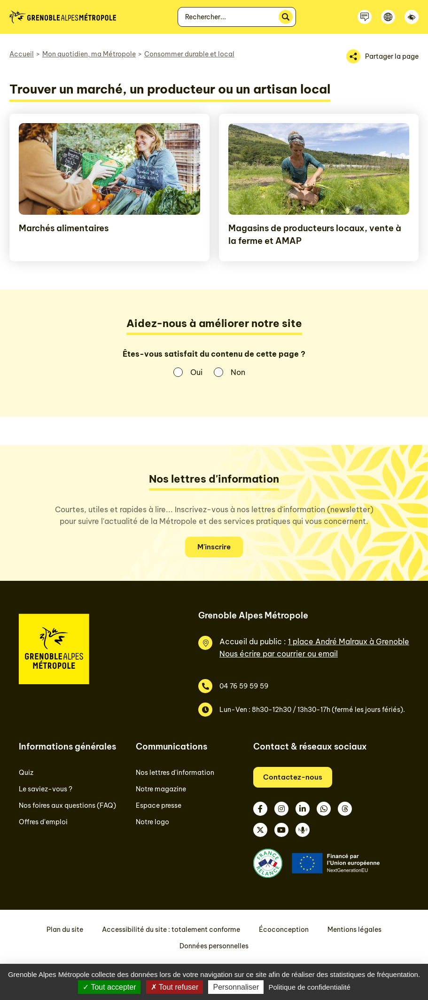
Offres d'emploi (43, 822)
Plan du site (65, 929)
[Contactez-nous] (365, 17)
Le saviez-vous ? (45, 789)
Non (238, 372)
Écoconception (284, 929)
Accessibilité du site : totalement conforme (171, 929)
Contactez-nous (292, 777)
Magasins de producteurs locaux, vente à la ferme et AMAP (314, 234)
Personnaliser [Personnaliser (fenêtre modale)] (236, 987)
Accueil (21, 54)
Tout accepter (109, 987)
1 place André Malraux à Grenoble (348, 641)
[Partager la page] (382, 56)
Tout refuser (175, 987)
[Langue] (388, 17)
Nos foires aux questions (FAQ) (67, 805)
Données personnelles (214, 946)
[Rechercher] (286, 17)
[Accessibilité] (412, 17)
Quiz (26, 772)
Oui (196, 372)
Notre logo (152, 822)
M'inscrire (214, 546)
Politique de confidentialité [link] (309, 987)
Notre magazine (161, 789)
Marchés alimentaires (64, 228)
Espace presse (158, 805)
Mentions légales (354, 929)
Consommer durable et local (189, 54)
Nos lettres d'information (175, 772)
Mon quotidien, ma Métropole (89, 54)
